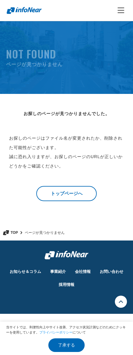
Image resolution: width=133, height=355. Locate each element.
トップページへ (67, 193)
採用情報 (66, 284)
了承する (66, 345)
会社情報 (83, 271)
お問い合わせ (111, 271)
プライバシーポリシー (56, 332)
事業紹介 (58, 271)
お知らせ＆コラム (25, 271)
